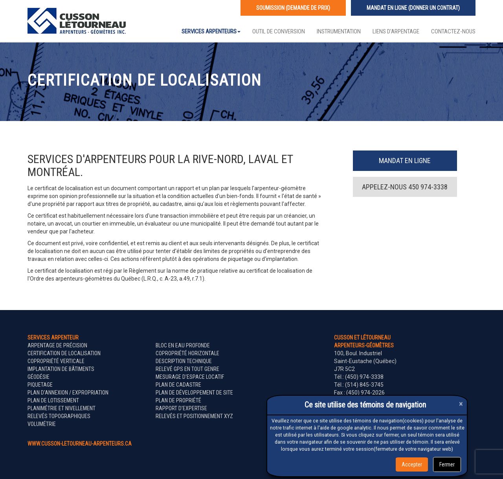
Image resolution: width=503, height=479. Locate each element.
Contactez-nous (453, 31)
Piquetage (40, 385)
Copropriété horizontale (187, 353)
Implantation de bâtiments (61, 369)
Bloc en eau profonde (183, 345)
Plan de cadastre (178, 385)
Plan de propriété (178, 400)
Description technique (184, 361)
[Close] (461, 404)
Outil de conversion (278, 31)
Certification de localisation (64, 353)
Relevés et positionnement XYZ (194, 416)
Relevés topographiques (59, 416)
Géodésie (39, 377)
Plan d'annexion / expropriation (68, 392)
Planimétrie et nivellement (61, 408)
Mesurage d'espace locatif (190, 377)
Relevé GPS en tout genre (187, 369)
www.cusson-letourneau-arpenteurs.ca (80, 443)
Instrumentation (339, 31)
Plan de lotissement (53, 400)
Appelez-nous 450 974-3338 (405, 187)
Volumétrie (42, 424)
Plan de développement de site (194, 392)
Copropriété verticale (56, 361)
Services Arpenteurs (211, 31)
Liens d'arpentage (396, 31)
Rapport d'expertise (181, 408)
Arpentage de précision (57, 345)
